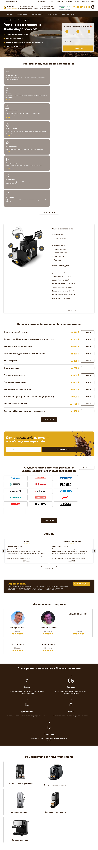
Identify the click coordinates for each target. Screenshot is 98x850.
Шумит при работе (60, 155)
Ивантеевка (56, 810)
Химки (76, 829)
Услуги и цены (22, 14)
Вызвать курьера (83, 490)
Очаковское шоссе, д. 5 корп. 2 (29, 8)
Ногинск (11, 821)
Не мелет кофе (59, 162)
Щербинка (11, 832)
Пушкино (55, 823)
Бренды (9, 14)
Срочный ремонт (37, 14)
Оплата (77, 1)
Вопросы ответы (9, 843)
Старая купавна (79, 826)
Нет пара (57, 159)
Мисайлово (33, 818)
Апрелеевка (12, 802)
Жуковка (11, 810)
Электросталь (56, 832)
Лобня (32, 815)
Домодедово (34, 807)
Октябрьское (56, 821)
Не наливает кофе (60, 169)
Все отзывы (49, 474)
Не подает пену (59, 173)
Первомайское (13, 823)
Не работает (58, 151)
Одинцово (33, 821)
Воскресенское (13, 804)
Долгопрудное (13, 807)
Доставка (69, 1)
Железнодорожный (80, 807)
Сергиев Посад (35, 826)
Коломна (76, 810)
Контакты (85, 1)
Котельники (34, 813)
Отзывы (51, 1)
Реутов (10, 826)
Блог (92, 1)
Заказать (87, 249)
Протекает (58, 177)
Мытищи (76, 818)
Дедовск (54, 804)
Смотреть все (71, 227)
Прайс (50, 843)
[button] (94, 457)
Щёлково (33, 832)
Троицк (32, 829)
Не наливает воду (60, 166)
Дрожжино (55, 807)
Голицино (33, 804)
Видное (54, 802)
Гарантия (60, 1)
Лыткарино (55, 815)
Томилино (11, 829)
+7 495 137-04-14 (81, 7)
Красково (55, 813)
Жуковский (33, 810)
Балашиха (33, 802)
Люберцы (77, 815)
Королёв (11, 813)
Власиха (76, 802)
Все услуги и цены (49, 129)
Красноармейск (79, 813)
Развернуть (26, 467)
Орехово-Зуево (79, 821)
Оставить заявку (78, 48)
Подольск (33, 823)
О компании (42, 1)
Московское (56, 818)
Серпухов (55, 826)
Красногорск (12, 815)
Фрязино (55, 829)
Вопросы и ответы (68, 14)
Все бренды (87, 384)
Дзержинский (78, 804)
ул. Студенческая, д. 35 (47, 8)
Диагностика (52, 14)
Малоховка (11, 818)
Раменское (77, 823)
